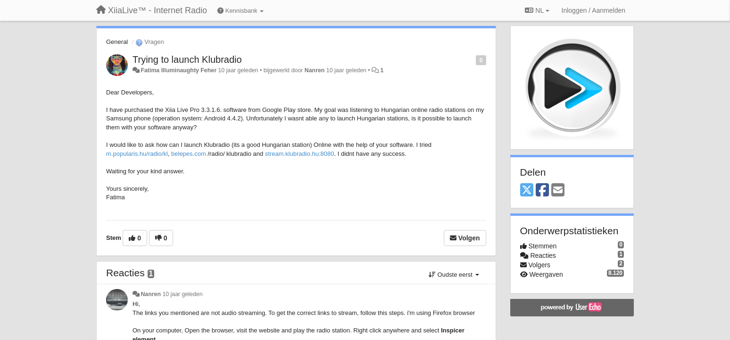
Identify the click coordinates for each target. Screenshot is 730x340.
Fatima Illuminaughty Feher (178, 70)
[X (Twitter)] (526, 190)
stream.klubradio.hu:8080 (299, 153)
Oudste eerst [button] (454, 274)
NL (537, 10)
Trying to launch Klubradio (187, 59)
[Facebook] (542, 190)
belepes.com (188, 153)
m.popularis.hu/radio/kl (137, 153)
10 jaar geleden (182, 294)
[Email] (557, 190)
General (117, 41)
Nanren (315, 70)
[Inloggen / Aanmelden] (593, 10)
